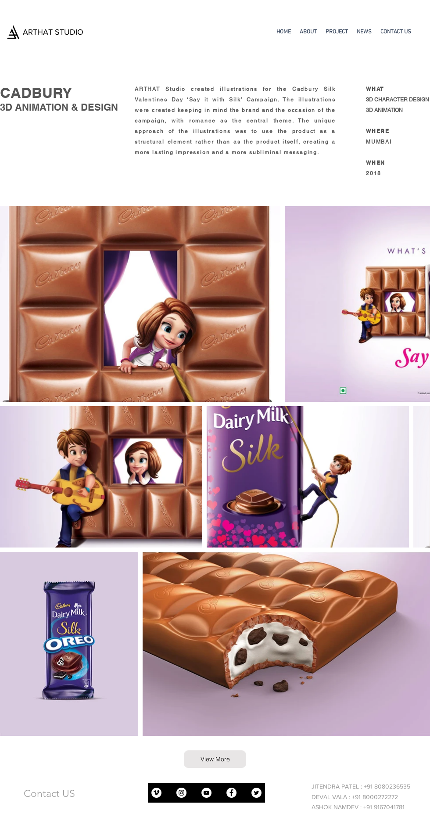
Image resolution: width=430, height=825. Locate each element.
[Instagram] (181, 793)
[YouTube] (206, 793)
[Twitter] (256, 793)
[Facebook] (231, 793)
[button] (336, 32)
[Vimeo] (156, 793)
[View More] (215, 759)
